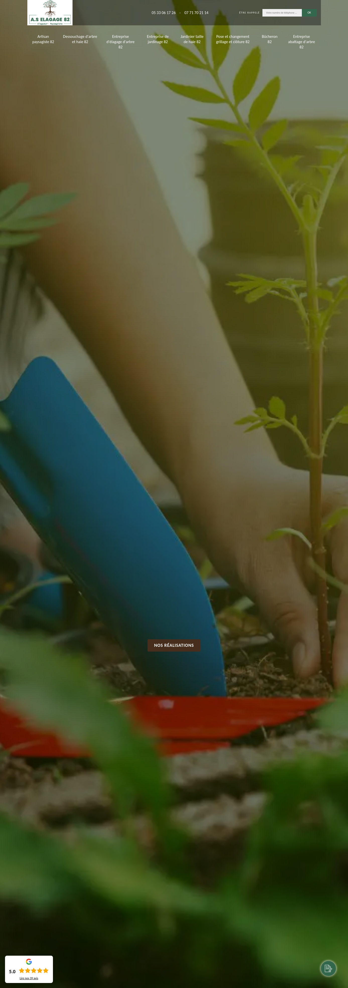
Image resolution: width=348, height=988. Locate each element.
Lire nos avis (29, 978)
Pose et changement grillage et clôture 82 (232, 39)
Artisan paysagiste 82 (43, 39)
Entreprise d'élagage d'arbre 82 (120, 41)
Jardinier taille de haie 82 (192, 39)
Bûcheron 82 (269, 39)
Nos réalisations (174, 645)
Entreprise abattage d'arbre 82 (301, 41)
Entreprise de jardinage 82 (158, 39)
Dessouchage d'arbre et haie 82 (80, 39)
